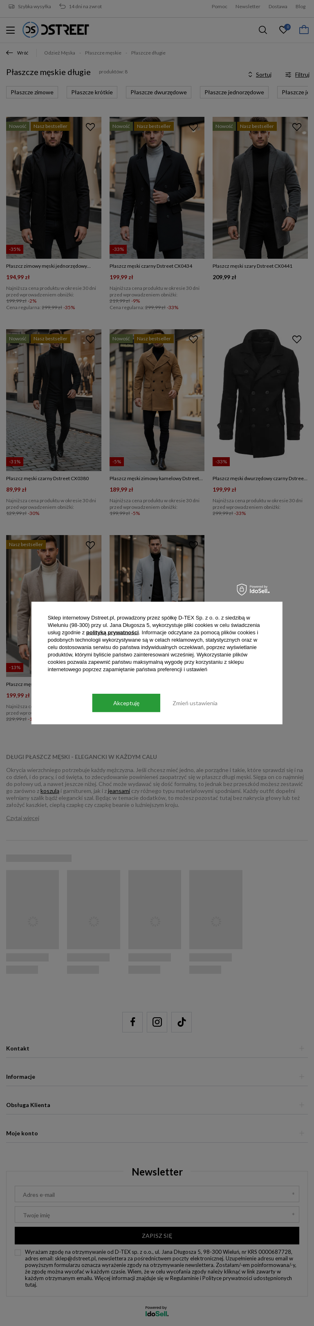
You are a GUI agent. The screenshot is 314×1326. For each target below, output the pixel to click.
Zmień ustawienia (195, 702)
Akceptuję (126, 702)
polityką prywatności (112, 632)
